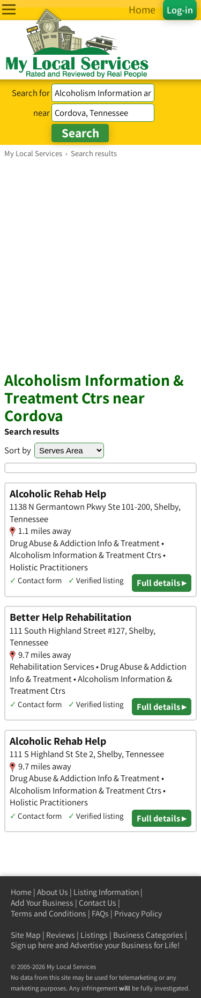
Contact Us (97, 903)
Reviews (60, 935)
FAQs (100, 913)
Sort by (17, 450)
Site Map (26, 935)
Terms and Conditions (48, 913)
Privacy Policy (138, 913)
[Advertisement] (100, 264)
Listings (94, 935)
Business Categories (148, 935)
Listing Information (106, 892)
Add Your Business (42, 903)
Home (21, 892)
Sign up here (32, 945)
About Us (52, 892)
